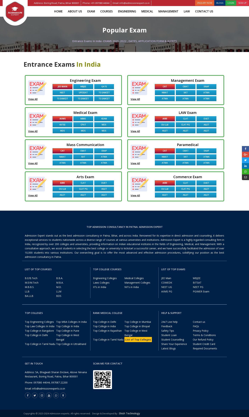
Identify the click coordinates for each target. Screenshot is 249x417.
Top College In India (67, 326)
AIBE (165, 118)
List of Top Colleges (138, 339)
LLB (27, 291)
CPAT (83, 124)
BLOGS (219, 2)
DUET (206, 118)
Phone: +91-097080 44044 (96, 3)
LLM (58, 291)
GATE (104, 86)
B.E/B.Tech (31, 278)
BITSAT (197, 282)
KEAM (104, 118)
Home (58, 11)
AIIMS (63, 118)
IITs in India (99, 287)
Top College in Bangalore (39, 330)
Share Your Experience (174, 344)
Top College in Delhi (36, 335)
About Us (75, 11)
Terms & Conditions (204, 335)
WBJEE (83, 86)
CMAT (186, 86)
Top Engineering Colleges (39, 321)
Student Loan (169, 335)
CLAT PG (185, 124)
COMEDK (166, 282)
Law (187, 11)
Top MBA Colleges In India (71, 321)
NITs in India (131, 287)
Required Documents (205, 348)
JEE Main (62, 86)
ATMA (206, 92)
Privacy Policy (200, 330)
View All (33, 99)
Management (168, 11)
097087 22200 (59, 382)
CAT (165, 86)
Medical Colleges (134, 278)
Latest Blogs (168, 348)
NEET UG (166, 287)
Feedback (166, 326)
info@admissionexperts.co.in (48, 388)
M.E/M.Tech (31, 282)
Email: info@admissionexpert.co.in (131, 3)
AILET (206, 124)
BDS (58, 296)
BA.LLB (29, 296)
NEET (62, 92)
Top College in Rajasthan (107, 330)
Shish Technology (129, 413)
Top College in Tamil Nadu (40, 344)
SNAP (206, 86)
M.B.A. (59, 282)
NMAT (165, 92)
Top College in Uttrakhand (71, 344)
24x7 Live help (169, 321)
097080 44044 (41, 382)
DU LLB (164, 124)
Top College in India (104, 326)
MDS (104, 124)
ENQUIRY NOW (204, 2)
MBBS (83, 118)
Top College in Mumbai (137, 321)
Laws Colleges (101, 282)
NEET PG (198, 287)
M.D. (58, 287)
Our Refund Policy (203, 339)
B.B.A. (59, 278)
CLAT (185, 118)
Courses (106, 11)
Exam (91, 11)
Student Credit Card (204, 344)
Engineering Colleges (105, 278)
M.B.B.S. (29, 287)
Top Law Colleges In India (39, 326)
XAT (186, 92)
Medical (147, 11)
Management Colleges (137, 282)
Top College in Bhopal (137, 326)
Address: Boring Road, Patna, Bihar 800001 (56, 3)
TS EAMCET (104, 92)
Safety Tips (167, 330)
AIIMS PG (166, 291)
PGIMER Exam (201, 291)
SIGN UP (242, 2)
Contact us (204, 11)
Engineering (127, 11)
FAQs (196, 326)
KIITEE (62, 124)
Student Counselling (172, 339)
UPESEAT (83, 92)
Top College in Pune (67, 330)
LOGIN (231, 2)
